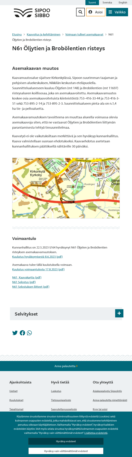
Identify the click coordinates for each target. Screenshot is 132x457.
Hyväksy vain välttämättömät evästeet (66, 451)
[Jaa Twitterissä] (15, 334)
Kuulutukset (16, 400)
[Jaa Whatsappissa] (29, 334)
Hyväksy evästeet (66, 441)
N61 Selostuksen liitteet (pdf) (30, 287)
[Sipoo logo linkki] (32, 16)
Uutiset (13, 391)
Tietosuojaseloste (61, 400)
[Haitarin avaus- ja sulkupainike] (119, 313)
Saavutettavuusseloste (64, 409)
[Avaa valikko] (117, 12)
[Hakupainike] (80, 12)
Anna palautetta (66, 366)
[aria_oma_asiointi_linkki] (95, 12)
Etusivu (17, 34)
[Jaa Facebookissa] (22, 334)
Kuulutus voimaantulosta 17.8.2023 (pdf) (38, 269)
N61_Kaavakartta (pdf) (26, 277)
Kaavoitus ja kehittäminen (43, 34)
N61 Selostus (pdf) (24, 282)
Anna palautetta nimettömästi (110, 400)
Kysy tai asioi (100, 409)
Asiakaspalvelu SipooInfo (107, 391)
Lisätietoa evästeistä (95, 433)
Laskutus (56, 391)
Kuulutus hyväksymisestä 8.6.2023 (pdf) (37, 257)
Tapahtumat (16, 409)
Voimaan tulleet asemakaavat (84, 34)
